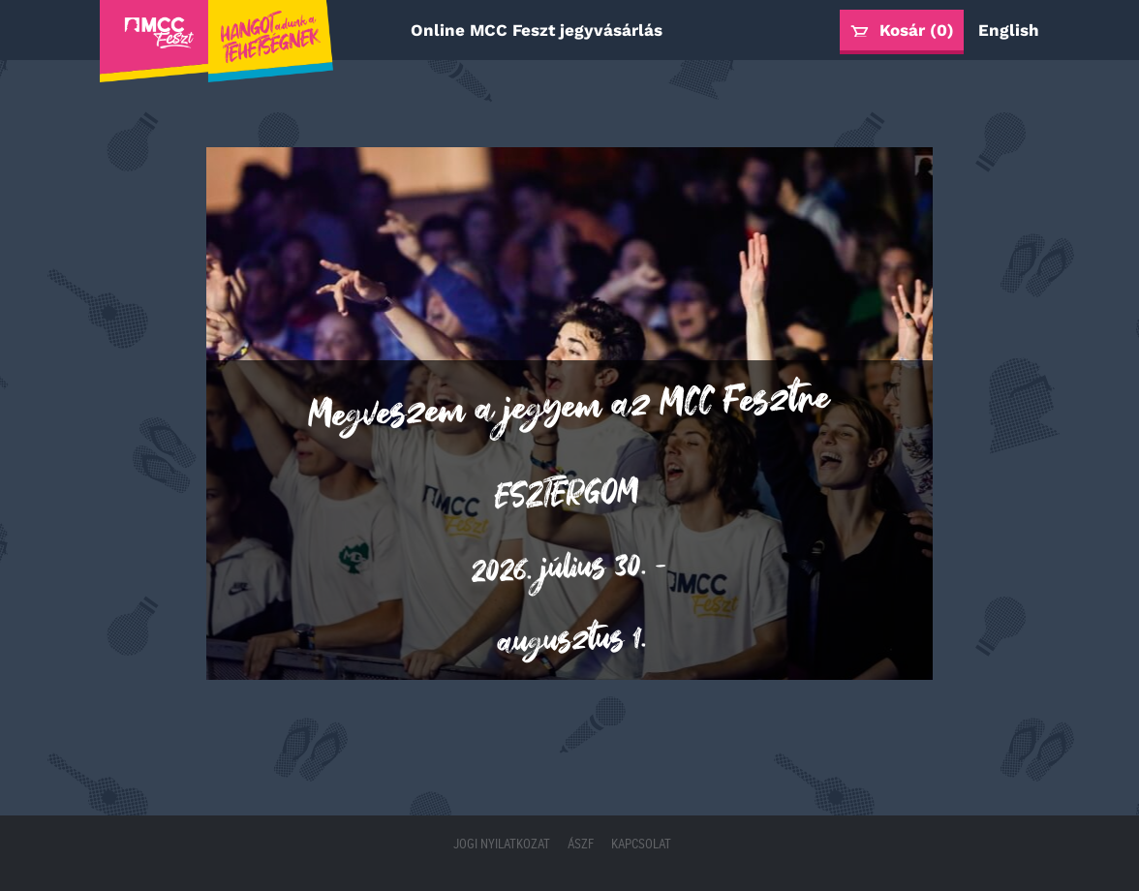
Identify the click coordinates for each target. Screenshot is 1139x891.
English (1008, 30)
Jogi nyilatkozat (503, 843)
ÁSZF (582, 843)
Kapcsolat (641, 843)
